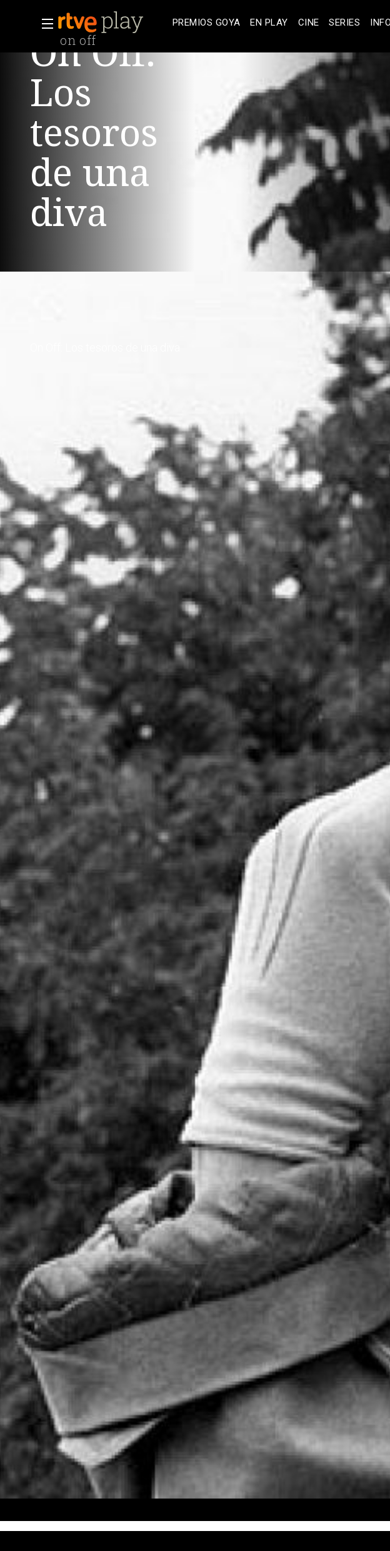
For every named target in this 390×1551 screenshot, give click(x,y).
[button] (44, 23)
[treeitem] (206, 22)
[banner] (113, 22)
